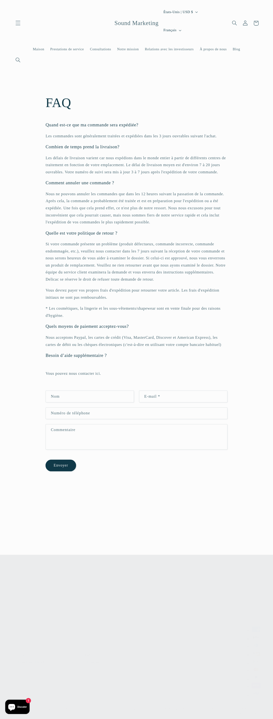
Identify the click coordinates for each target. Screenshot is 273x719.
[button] (18, 23)
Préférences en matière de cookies (238, 711)
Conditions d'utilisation (212, 706)
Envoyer (61, 466)
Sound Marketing (40, 706)
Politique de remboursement (132, 706)
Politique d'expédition (246, 706)
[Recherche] (18, 59)
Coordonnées (203, 711)
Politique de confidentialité (173, 706)
